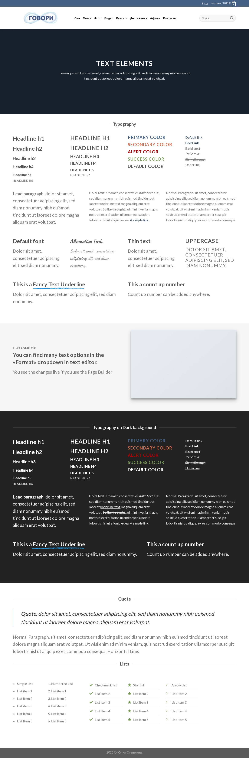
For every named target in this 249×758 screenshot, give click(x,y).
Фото (97, 18)
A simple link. (139, 220)
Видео (108, 18)
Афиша (155, 18)
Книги (121, 18)
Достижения (138, 18)
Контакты (169, 18)
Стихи (87, 18)
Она (77, 18)
